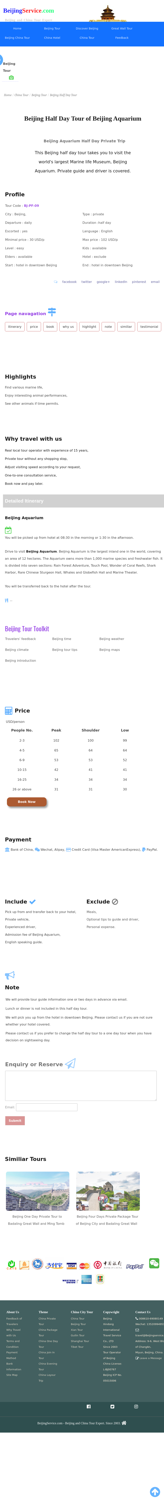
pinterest (139, 282)
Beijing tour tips (64, 650)
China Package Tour (48, 1332)
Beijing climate (17, 650)
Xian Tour (77, 1329)
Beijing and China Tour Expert (28, 20)
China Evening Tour (48, 1366)
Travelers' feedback (20, 639)
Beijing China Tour (17, 37)
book (50, 327)
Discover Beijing (87, 28)
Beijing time (61, 639)
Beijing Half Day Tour (63, 95)
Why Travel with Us (13, 1332)
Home (17, 28)
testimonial (149, 327)
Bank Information (13, 1366)
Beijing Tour (52, 28)
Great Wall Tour (122, 28)
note (108, 327)
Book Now (27, 802)
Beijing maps (109, 650)
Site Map (12, 1374)
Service (32, 10)
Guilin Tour (78, 1335)
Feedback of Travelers (14, 1321)
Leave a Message (151, 1358)
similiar (126, 327)
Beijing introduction (20, 661)
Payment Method (12, 1355)
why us (68, 327)
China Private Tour (47, 1321)
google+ (103, 282)
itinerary (15, 327)
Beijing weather (111, 639)
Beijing (12, 10)
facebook (69, 282)
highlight (89, 327)
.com (47, 10)
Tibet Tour (77, 1346)
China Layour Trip (47, 1377)
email (155, 282)
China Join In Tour (47, 1355)
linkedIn (121, 282)
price (34, 327)
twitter (86, 282)
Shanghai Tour (80, 1341)
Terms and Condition (13, 1344)
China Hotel (52, 37)
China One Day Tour (48, 1344)
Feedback (122, 37)
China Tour (87, 37)
